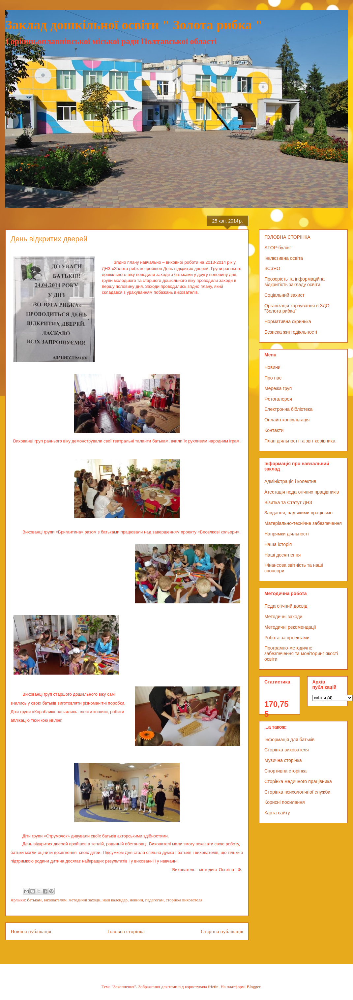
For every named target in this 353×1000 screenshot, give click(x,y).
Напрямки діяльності (286, 533)
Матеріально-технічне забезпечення (303, 523)
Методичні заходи (283, 616)
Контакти (273, 430)
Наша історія (278, 544)
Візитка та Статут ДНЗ (288, 502)
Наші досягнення (282, 555)
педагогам (154, 899)
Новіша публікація (31, 931)
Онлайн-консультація (286, 419)
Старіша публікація (222, 931)
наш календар (115, 899)
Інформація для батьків (289, 739)
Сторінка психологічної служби (297, 792)
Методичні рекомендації (290, 627)
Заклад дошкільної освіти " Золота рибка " (134, 24)
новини (136, 899)
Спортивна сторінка (285, 770)
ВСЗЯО (272, 268)
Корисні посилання (284, 802)
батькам (34, 899)
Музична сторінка (283, 760)
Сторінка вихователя (286, 749)
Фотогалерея (278, 399)
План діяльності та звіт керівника (299, 440)
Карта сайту (277, 812)
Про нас (272, 377)
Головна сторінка (126, 931)
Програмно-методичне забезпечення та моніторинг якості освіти (301, 653)
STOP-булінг (277, 247)
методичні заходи (84, 899)
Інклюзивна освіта (283, 258)
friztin (213, 986)
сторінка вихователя (184, 899)
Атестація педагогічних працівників (301, 492)
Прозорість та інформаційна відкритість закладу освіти (294, 281)
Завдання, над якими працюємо (298, 512)
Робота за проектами (286, 637)
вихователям (55, 899)
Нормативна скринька (287, 321)
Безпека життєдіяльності (290, 332)
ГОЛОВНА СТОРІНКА (287, 237)
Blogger (253, 986)
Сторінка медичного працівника (298, 781)
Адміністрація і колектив (290, 481)
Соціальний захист (284, 295)
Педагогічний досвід (286, 606)
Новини (272, 367)
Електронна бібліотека (288, 409)
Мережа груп (278, 388)
